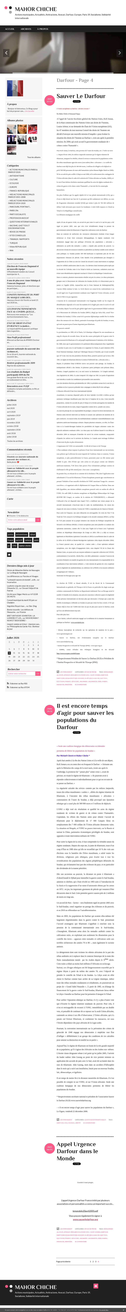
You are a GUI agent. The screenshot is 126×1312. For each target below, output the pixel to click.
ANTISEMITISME (17, 176)
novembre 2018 (13, 422)
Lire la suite (29, 111)
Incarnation (11, 582)
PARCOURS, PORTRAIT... (20, 207)
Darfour (60, 1123)
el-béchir (88, 678)
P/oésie (23, 612)
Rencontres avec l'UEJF (18, 386)
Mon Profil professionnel (19, 337)
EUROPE (13, 187)
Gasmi (10, 482)
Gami (9, 468)
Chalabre (10, 602)
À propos (42, 29)
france (10, 540)
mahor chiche (25, 546)
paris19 (19, 540)
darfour (104, 675)
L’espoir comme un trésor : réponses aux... (23, 624)
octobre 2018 (12, 426)
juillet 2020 (11, 405)
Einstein (11, 457)
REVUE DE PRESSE (17, 232)
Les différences (13, 576)
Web (11, 250)
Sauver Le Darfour (81, 96)
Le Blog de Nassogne (18, 573)
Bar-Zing (33, 606)
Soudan (71, 1123)
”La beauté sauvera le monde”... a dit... (22, 580)
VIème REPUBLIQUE (18, 247)
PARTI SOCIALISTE (18, 214)
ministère (68, 684)
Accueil (10, 29)
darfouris (61, 678)
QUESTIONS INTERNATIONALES (23, 222)
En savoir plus (103, 1310)
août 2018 (11, 433)
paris (36, 540)
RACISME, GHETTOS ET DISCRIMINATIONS (19, 226)
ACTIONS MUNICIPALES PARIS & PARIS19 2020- (22, 170)
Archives (26, 29)
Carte (10, 498)
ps (9, 546)
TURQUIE (14, 243)
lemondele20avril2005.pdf (85, 1211)
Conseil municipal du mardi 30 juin (20, 600)
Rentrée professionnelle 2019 (21, 363)
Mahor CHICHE (36, 9)
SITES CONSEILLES (18, 235)
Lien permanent (64, 672)
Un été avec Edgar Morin (17, 594)
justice (10, 534)
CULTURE (14, 179)
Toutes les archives (15, 441)
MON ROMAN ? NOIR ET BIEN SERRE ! (23, 619)
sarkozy (28, 540)
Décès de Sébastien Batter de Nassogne (23, 570)
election (103, 678)
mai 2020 (11, 408)
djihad (32, 534)
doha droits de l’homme (74, 678)
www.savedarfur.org (77, 622)
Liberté (78, 1123)
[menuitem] (11, 28)
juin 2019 (11, 419)
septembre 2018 (13, 430)
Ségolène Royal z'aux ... (16, 606)
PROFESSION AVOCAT (19, 218)
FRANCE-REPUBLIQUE (19, 191)
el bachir (96, 678)
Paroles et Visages (30, 576)
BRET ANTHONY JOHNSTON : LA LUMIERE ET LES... (21, 617)
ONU (14, 546)
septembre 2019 (13, 415)
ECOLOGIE (14, 183)
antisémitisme (21, 534)
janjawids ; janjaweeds (88, 681)
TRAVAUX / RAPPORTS (19, 239)
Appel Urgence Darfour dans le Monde (77, 1151)
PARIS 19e (14, 210)
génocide (75, 681)
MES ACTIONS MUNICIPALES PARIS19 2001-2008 (21, 195)
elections (60, 681)
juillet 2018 (11, 437)
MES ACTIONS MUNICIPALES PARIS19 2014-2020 (21, 201)
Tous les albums (33, 157)
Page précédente (63, 1261)
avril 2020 (11, 412)
